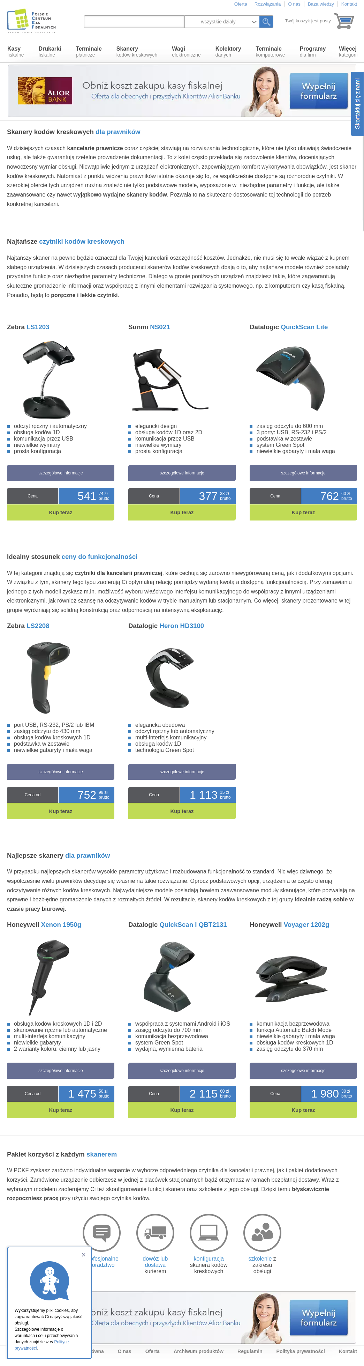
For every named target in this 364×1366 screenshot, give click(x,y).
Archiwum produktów (198, 1351)
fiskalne (15, 52)
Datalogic (289, 327)
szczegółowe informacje (60, 473)
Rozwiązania (268, 4)
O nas (294, 4)
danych (228, 52)
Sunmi (149, 327)
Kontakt (349, 4)
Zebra (28, 327)
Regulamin (250, 1351)
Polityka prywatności (300, 1351)
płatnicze (88, 52)
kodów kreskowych (137, 52)
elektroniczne (186, 52)
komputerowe (270, 52)
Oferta (240, 4)
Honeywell (44, 924)
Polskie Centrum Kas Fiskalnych (32, 20)
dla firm (313, 52)
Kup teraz (61, 512)
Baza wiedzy (321, 4)
